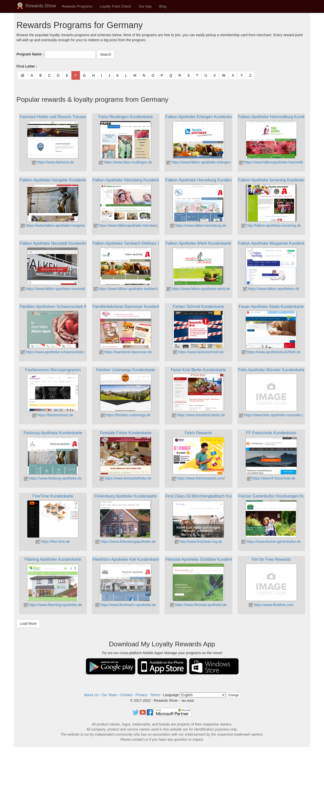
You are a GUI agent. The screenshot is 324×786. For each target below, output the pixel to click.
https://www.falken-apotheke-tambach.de (128, 289)
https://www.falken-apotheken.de (271, 289)
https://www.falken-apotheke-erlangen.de (201, 162)
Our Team (109, 695)
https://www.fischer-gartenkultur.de (271, 542)
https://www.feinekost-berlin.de (198, 415)
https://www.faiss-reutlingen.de (125, 162)
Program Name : (30, 54)
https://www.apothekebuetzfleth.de (271, 352)
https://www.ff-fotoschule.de (271, 478)
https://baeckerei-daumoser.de (125, 352)
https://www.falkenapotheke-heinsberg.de (129, 225)
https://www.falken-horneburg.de (198, 225)
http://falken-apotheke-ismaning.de (271, 225)
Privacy (141, 695)
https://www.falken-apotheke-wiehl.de (198, 289)
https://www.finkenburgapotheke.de (125, 542)
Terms (155, 695)
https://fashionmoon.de (52, 415)
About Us (91, 695)
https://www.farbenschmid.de (198, 352)
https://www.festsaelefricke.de (125, 478)
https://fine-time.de (53, 542)
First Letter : (26, 66)
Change (233, 695)
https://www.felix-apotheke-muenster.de (272, 415)
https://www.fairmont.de (53, 162)
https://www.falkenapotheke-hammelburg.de (276, 162)
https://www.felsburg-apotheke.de (53, 478)
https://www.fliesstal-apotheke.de (198, 605)
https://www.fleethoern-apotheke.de (125, 605)
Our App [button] (145, 6)
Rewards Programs (77, 6)
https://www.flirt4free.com (271, 605)
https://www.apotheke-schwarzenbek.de (54, 352)
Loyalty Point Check (115, 6)
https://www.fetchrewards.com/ (198, 478)
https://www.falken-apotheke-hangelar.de (55, 225)
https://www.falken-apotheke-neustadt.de (55, 289)
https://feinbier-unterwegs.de (126, 415)
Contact (126, 695)
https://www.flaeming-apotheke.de (53, 605)
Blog (162, 6)
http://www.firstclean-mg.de (198, 542)
